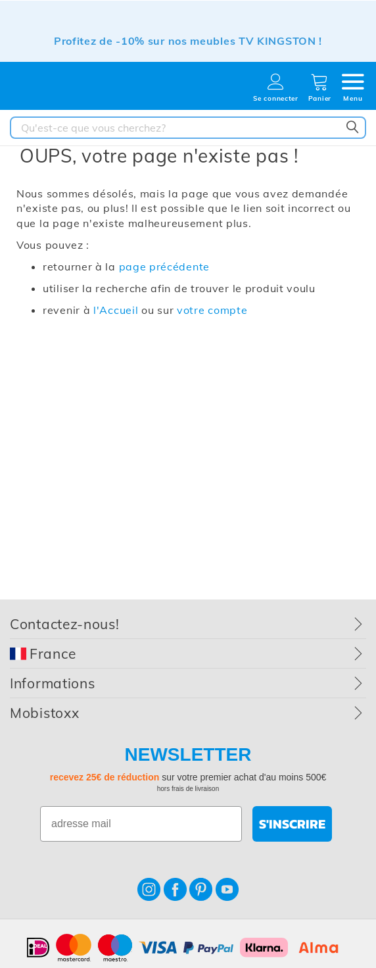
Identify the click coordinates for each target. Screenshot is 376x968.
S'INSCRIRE (292, 824)
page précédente (164, 266)
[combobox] (188, 127)
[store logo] (56, 90)
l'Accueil (115, 310)
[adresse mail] (141, 824)
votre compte (212, 310)
